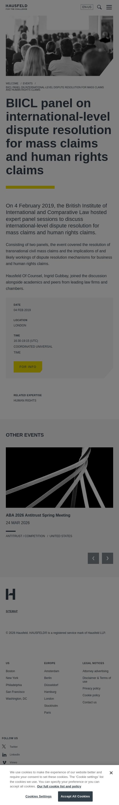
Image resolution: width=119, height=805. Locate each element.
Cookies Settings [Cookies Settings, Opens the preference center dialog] (38, 800)
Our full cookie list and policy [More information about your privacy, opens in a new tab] (59, 790)
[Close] (111, 776)
